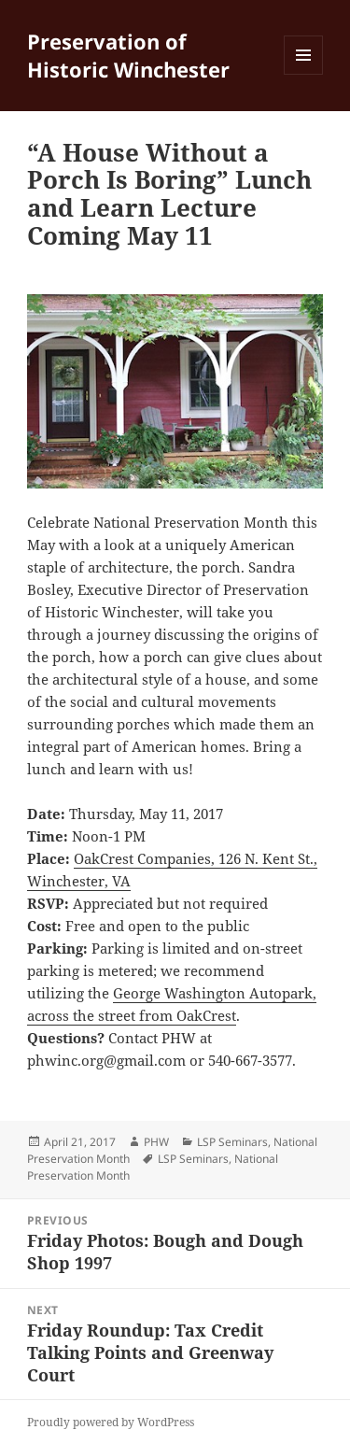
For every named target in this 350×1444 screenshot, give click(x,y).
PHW (156, 1142)
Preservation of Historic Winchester (128, 55)
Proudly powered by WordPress (110, 1422)
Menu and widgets (304, 74)
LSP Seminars (232, 1142)
